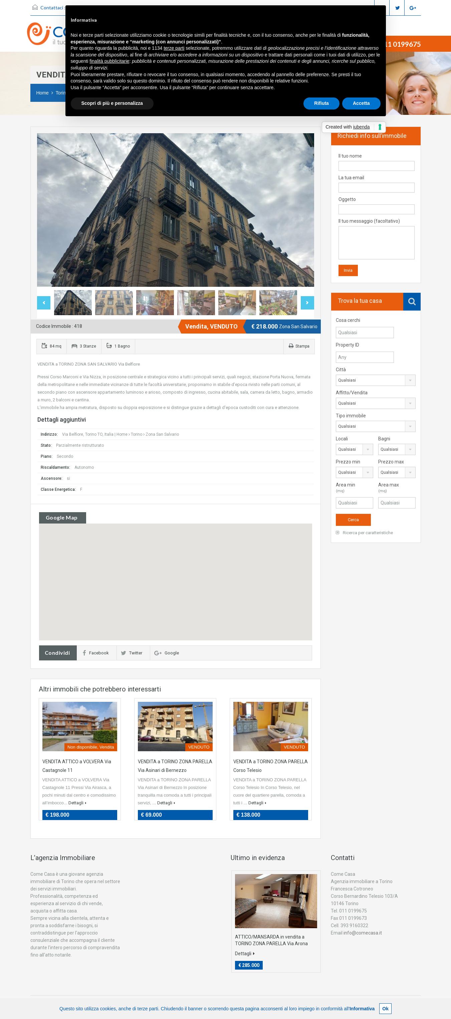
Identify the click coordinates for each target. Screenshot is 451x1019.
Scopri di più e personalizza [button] (112, 103)
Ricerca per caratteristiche (364, 532)
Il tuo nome (377, 162)
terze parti (174, 48)
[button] (176, 572)
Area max (397, 488)
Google (166, 652)
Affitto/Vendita (352, 392)
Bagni (384, 438)
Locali (342, 438)
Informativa (362, 1008)
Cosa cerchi (348, 320)
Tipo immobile (351, 415)
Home (42, 92)
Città (341, 369)
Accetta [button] (361, 103)
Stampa (299, 346)
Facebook (96, 652)
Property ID (347, 345)
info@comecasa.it (363, 933)
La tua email (377, 184)
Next (307, 303)
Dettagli (77, 802)
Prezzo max (391, 461)
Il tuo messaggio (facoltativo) (377, 238)
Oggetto (377, 205)
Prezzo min (348, 461)
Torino (136, 434)
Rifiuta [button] (321, 103)
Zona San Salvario (162, 434)
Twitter (131, 652)
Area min (354, 488)
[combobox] (376, 380)
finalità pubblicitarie (109, 61)
